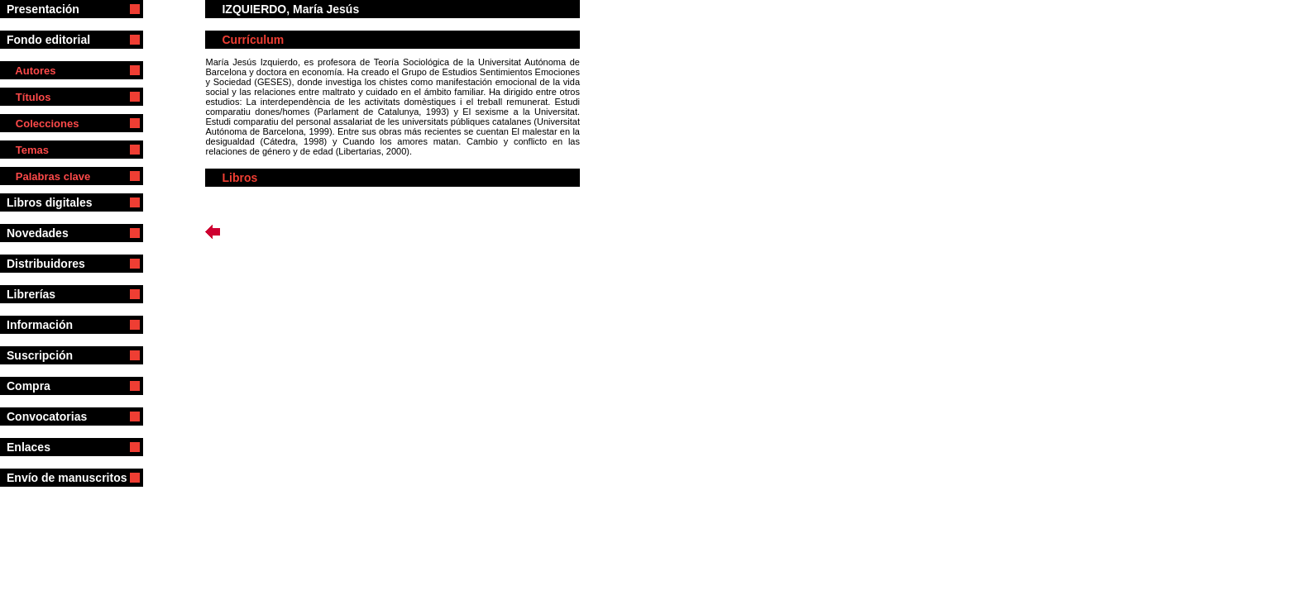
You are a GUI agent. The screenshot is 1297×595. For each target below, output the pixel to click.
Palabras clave (48, 176)
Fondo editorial (55, 39)
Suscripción (51, 355)
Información (54, 324)
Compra (51, 386)
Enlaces (40, 447)
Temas (28, 150)
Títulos (28, 97)
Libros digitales (56, 202)
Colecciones (43, 123)
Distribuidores (54, 263)
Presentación (52, 9)
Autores (31, 70)
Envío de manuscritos (67, 477)
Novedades (40, 233)
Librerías (49, 294)
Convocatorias (58, 416)
